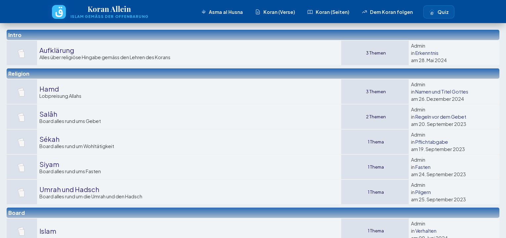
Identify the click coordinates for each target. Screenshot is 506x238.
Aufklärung (56, 50)
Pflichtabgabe (431, 142)
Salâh (48, 114)
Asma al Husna (221, 12)
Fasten (423, 167)
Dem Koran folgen (387, 12)
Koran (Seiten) (328, 12)
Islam (47, 231)
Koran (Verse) (275, 12)
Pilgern (423, 192)
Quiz (439, 12)
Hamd (49, 89)
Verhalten (426, 231)
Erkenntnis (426, 53)
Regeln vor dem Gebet (440, 117)
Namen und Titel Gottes (441, 92)
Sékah (49, 139)
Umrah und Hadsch (69, 189)
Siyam (49, 164)
